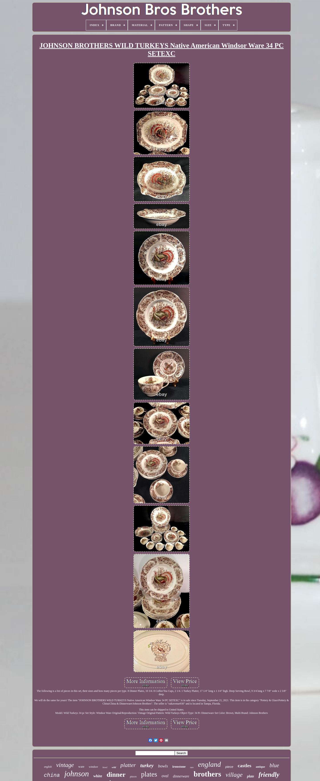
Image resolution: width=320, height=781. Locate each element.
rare (192, 767)
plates (149, 774)
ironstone (179, 766)
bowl (104, 767)
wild (114, 767)
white (97, 776)
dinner (116, 774)
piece (229, 767)
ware (81, 766)
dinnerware (181, 776)
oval (165, 776)
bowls (163, 766)
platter (128, 765)
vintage (65, 765)
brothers (207, 774)
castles (244, 765)
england (209, 764)
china (52, 775)
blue (274, 765)
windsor (93, 766)
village (234, 774)
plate (250, 776)
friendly (268, 774)
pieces (133, 776)
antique (260, 766)
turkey (147, 765)
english (48, 766)
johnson (76, 773)
